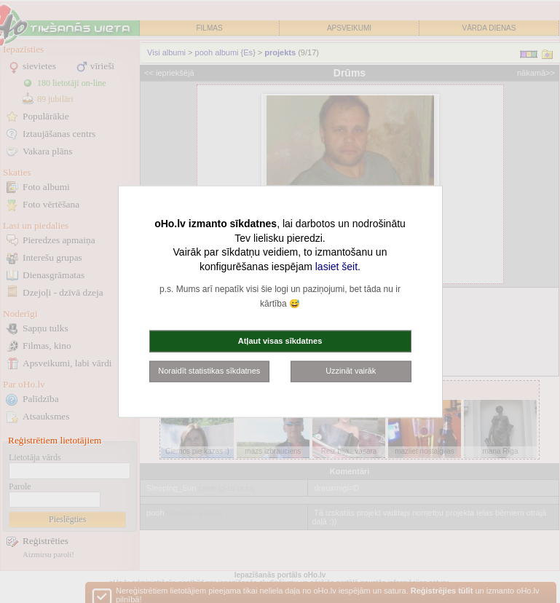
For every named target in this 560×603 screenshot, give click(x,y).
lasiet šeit (336, 266)
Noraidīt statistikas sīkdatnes (209, 370)
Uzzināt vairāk (351, 370)
